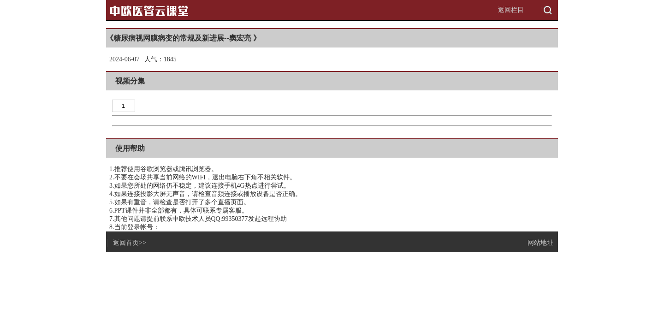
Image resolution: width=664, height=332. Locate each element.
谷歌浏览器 (156, 169)
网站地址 (540, 242)
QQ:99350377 (229, 218)
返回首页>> (129, 242)
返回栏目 (511, 9)
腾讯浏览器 (195, 169)
